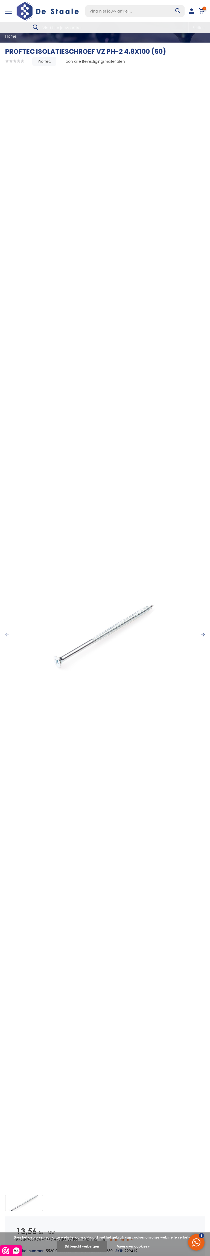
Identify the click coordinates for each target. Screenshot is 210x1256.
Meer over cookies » (133, 1246)
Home (10, 36)
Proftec (44, 61)
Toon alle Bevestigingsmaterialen (94, 61)
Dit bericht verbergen (82, 1246)
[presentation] (7, 635)
